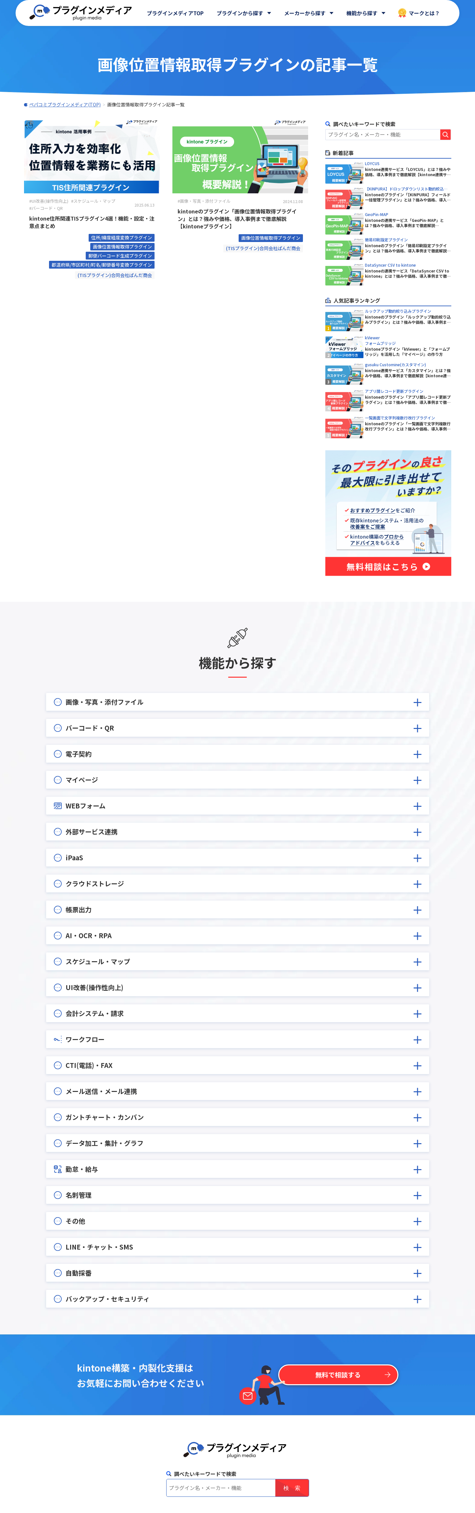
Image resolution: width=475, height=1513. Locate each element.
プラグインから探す (240, 13)
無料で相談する (338, 1374)
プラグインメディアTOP (175, 13)
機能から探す (362, 13)
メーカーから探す (305, 13)
